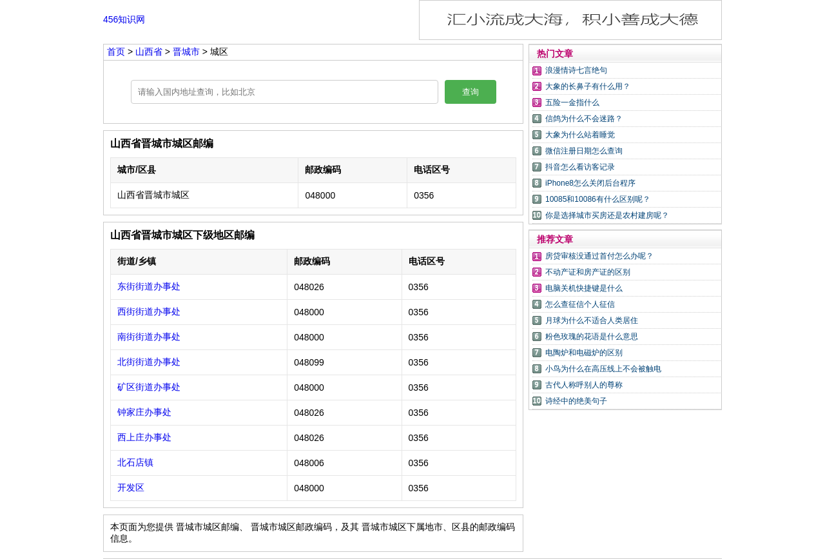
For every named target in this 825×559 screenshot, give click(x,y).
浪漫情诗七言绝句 (576, 70)
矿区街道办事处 (148, 387)
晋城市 (187, 51)
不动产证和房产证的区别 (587, 272)
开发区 (130, 487)
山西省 (150, 51)
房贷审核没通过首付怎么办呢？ (599, 255)
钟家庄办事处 (144, 412)
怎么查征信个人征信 (580, 304)
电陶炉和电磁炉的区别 (584, 352)
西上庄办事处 (144, 437)
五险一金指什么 (572, 102)
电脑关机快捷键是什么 (584, 288)
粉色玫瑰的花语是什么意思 (591, 336)
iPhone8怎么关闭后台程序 (590, 183)
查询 (470, 92)
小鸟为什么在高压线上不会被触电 (603, 368)
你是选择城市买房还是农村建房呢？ (607, 215)
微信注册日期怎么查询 (584, 150)
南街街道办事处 (148, 336)
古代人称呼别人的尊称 (584, 384)
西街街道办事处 (148, 311)
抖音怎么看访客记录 (580, 167)
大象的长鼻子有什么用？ (587, 86)
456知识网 (124, 19)
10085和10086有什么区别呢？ (597, 199)
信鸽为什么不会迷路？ (584, 118)
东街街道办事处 (148, 286)
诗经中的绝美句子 (576, 401)
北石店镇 (135, 462)
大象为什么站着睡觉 (580, 134)
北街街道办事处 (148, 362)
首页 (116, 51)
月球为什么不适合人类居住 (591, 320)
